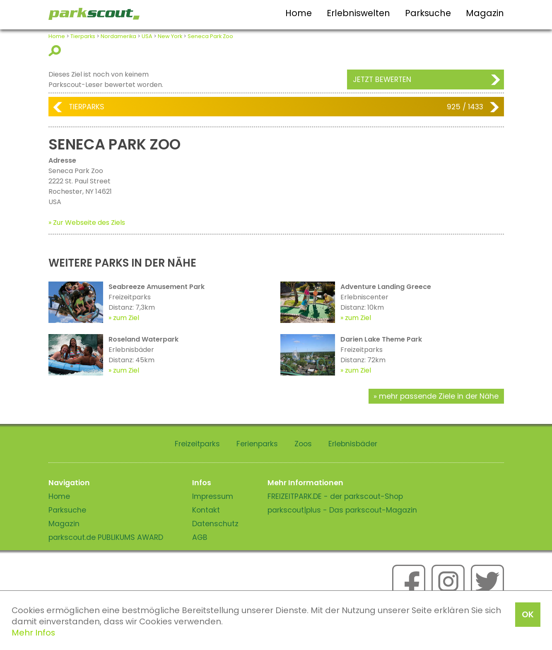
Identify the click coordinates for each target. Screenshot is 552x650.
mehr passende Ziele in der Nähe (439, 396)
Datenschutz (215, 524)
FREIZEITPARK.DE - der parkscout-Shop (335, 496)
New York (170, 36)
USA (147, 36)
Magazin (485, 13)
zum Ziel (126, 318)
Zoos (303, 444)
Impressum (212, 496)
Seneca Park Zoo (210, 36)
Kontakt (206, 510)
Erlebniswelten (358, 13)
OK (528, 614)
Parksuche (428, 13)
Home (298, 13)
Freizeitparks (197, 444)
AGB (199, 537)
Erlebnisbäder (352, 444)
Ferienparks (257, 444)
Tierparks (82, 36)
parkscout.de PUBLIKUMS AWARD (105, 537)
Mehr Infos (33, 632)
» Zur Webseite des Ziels (86, 222)
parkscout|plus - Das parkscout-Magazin (342, 510)
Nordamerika (118, 36)
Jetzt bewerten (382, 79)
